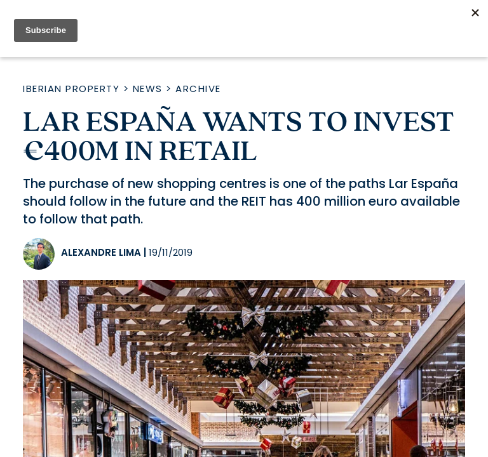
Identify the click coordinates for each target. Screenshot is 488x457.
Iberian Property (71, 88)
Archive (198, 88)
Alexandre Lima (101, 252)
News (148, 88)
